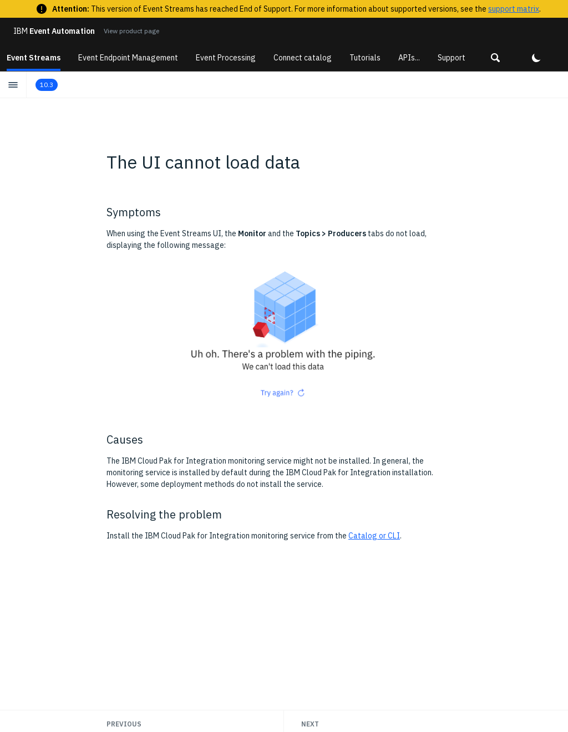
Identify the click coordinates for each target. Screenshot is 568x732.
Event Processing (226, 58)
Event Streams (33, 58)
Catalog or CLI (374, 536)
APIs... (409, 58)
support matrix (513, 9)
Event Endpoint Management (128, 58)
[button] (495, 58)
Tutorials (365, 58)
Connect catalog (302, 58)
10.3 (46, 84)
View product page (131, 31)
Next (310, 724)
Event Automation (54, 31)
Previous (123, 724)
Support (451, 58)
